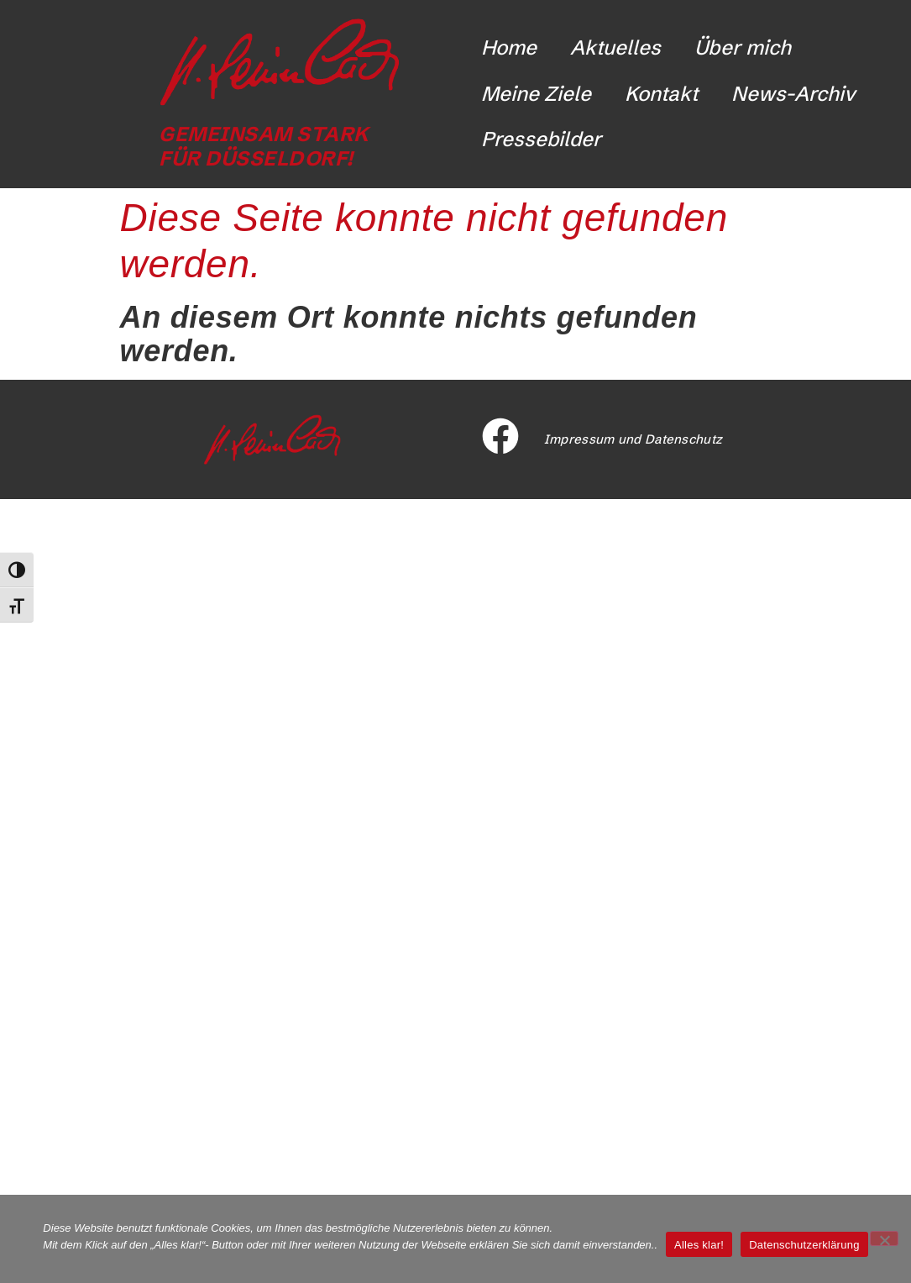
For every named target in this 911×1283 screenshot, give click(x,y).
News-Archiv (793, 94)
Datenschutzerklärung (804, 1244)
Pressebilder (541, 139)
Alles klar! (699, 1244)
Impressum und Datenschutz (633, 439)
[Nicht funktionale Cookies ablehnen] (884, 1238)
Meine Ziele (536, 94)
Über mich (742, 47)
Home (509, 47)
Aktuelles (615, 47)
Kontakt (661, 94)
